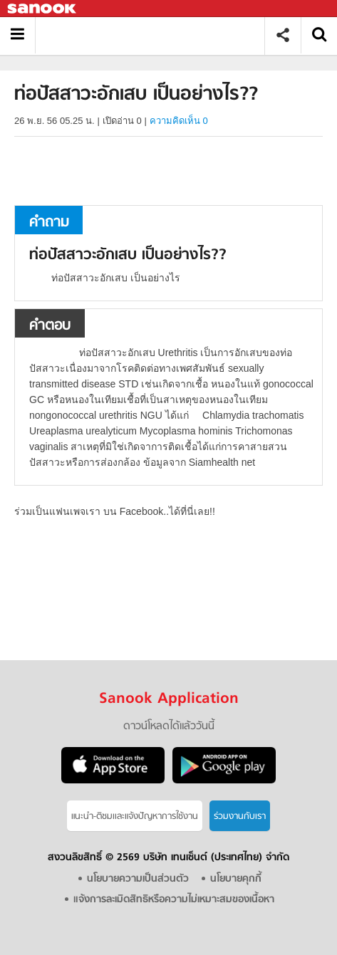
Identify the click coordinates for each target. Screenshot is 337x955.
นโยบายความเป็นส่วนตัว (138, 879)
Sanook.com (42, 9)
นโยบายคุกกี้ (235, 879)
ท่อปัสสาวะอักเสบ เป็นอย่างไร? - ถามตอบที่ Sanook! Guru (155, 35)
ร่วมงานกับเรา (240, 816)
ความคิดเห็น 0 (179, 120)
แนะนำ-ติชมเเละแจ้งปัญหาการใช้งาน (134, 816)
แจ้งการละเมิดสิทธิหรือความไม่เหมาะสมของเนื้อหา (173, 900)
